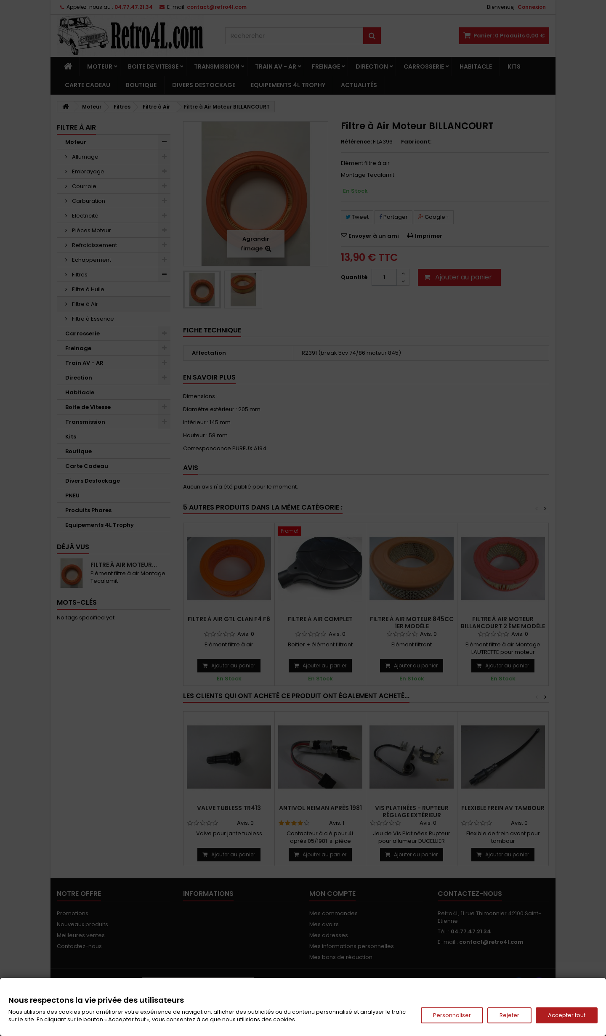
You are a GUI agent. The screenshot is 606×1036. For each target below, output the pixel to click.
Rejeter (509, 1015)
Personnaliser (452, 1015)
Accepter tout (566, 1015)
